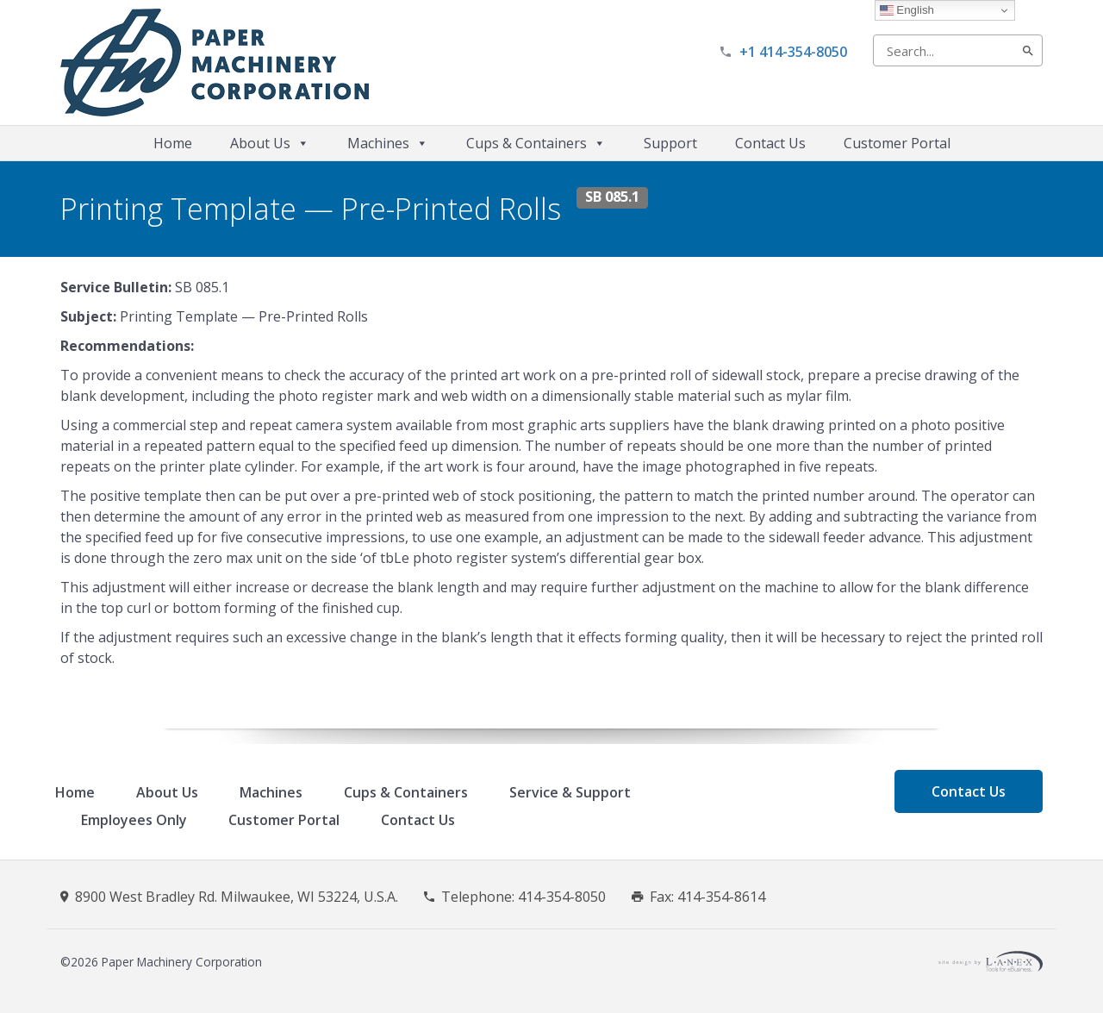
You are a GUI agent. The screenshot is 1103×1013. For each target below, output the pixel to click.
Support (670, 143)
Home (172, 143)
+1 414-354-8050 (793, 51)
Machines (387, 143)
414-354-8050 (562, 897)
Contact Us (770, 143)
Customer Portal (897, 143)
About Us (269, 143)
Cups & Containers (536, 143)
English (907, 10)
